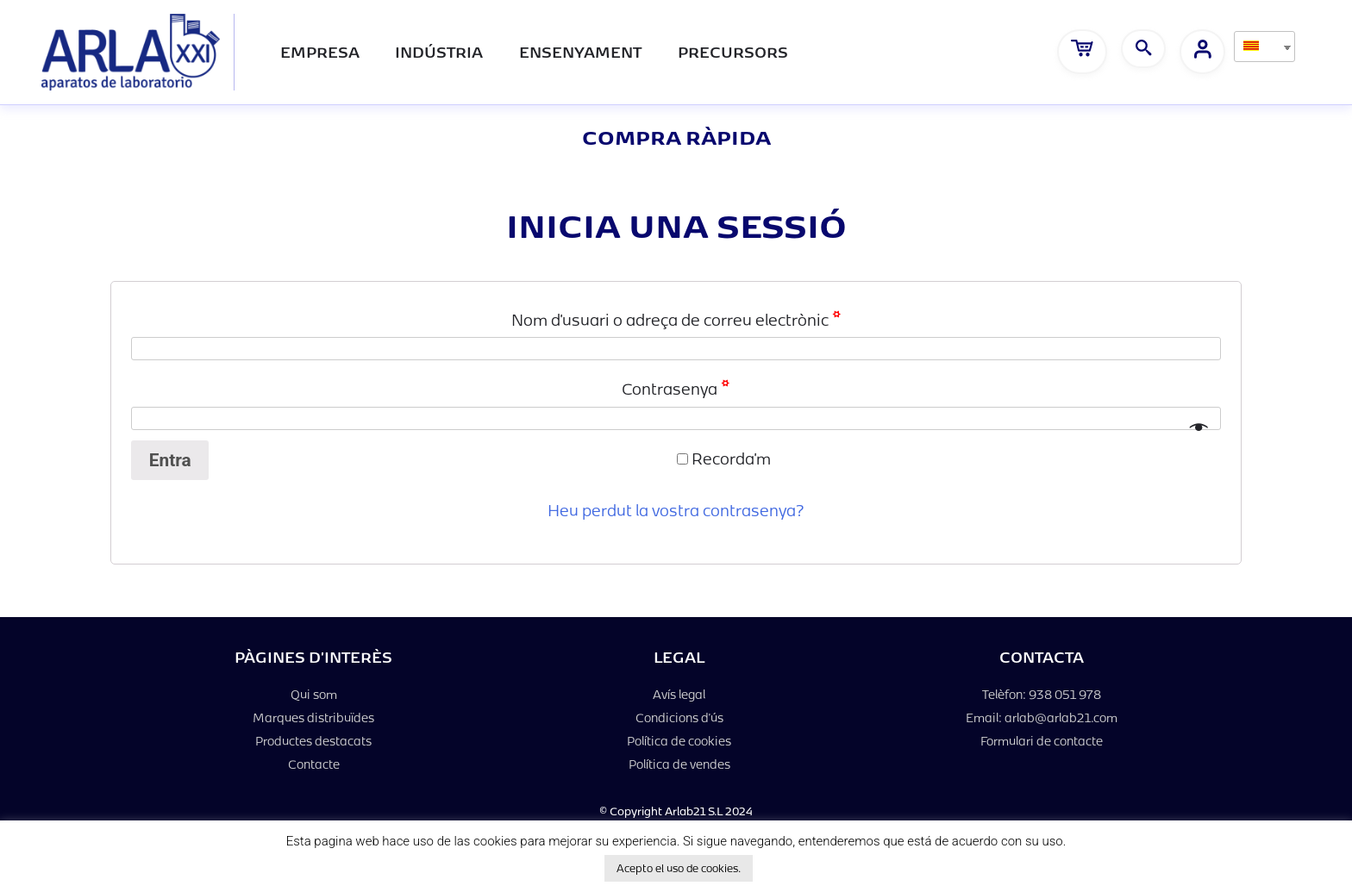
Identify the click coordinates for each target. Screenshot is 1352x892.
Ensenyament (580, 51)
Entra (170, 460)
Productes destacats (313, 741)
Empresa (320, 51)
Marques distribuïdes (313, 717)
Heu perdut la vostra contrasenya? (676, 510)
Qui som (314, 694)
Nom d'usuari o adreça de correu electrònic (676, 319)
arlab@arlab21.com (1061, 717)
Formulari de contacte (1041, 741)
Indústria (439, 51)
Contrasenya (676, 388)
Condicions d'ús (679, 717)
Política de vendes (679, 764)
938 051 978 (1065, 694)
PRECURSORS (733, 51)
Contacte (314, 764)
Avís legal (679, 694)
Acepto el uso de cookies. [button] (679, 868)
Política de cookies (679, 741)
